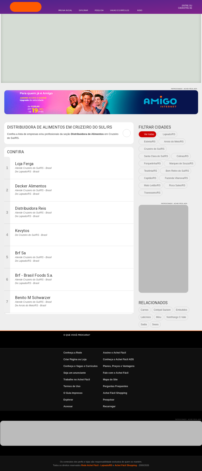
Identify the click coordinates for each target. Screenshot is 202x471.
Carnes (144, 309)
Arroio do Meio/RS (173, 141)
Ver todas (149, 134)
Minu (158, 317)
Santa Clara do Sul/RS (156, 156)
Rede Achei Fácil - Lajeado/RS (96, 465)
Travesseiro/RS (152, 192)
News (139, 10)
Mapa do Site (110, 379)
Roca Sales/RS (177, 185)
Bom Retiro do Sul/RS (177, 170)
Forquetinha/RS (152, 163)
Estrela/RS (149, 141)
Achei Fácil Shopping (115, 393)
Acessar (68, 406)
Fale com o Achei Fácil (115, 372)
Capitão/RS (150, 178)
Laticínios (146, 317)
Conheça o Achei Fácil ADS (118, 359)
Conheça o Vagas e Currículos (80, 366)
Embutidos (181, 309)
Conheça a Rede (72, 352)
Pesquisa (99, 10)
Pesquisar (108, 399)
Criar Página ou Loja (75, 359)
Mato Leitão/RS (152, 185)
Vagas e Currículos (119, 10)
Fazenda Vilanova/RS (176, 178)
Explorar (83, 10)
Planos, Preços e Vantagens (118, 366)
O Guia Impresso (72, 393)
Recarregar (109, 406)
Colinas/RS (183, 156)
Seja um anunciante (74, 372)
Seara (155, 324)
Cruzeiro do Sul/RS (154, 149)
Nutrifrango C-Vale (176, 317)
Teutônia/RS (150, 170)
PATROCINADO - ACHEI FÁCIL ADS (184, 89)
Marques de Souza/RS (181, 163)
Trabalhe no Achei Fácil (76, 379)
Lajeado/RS (169, 134)
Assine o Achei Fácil (114, 352)
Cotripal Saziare (162, 309)
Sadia (144, 324)
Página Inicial (65, 10)
